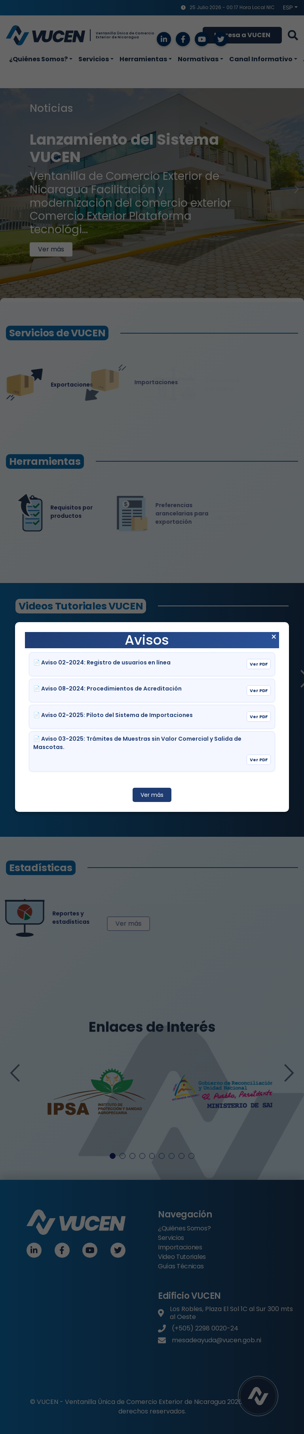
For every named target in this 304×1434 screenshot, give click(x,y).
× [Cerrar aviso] (274, 637)
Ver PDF (259, 664)
